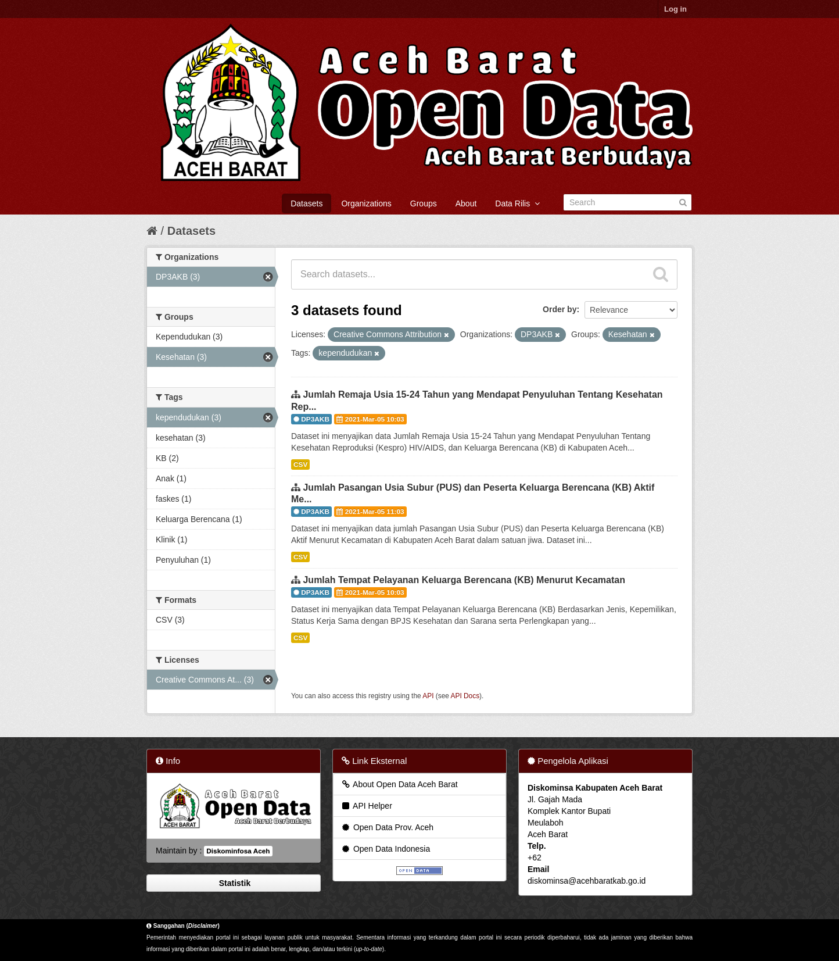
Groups (423, 203)
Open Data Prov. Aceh (386, 827)
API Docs (465, 696)
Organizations (366, 203)
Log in (675, 9)
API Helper (366, 805)
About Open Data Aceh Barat (399, 784)
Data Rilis (517, 203)
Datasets (306, 203)
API (427, 696)
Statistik (233, 883)
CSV (300, 464)
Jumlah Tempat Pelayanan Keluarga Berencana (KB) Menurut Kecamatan (464, 580)
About (466, 203)
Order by (559, 309)
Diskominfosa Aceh (238, 851)
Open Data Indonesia (385, 848)
